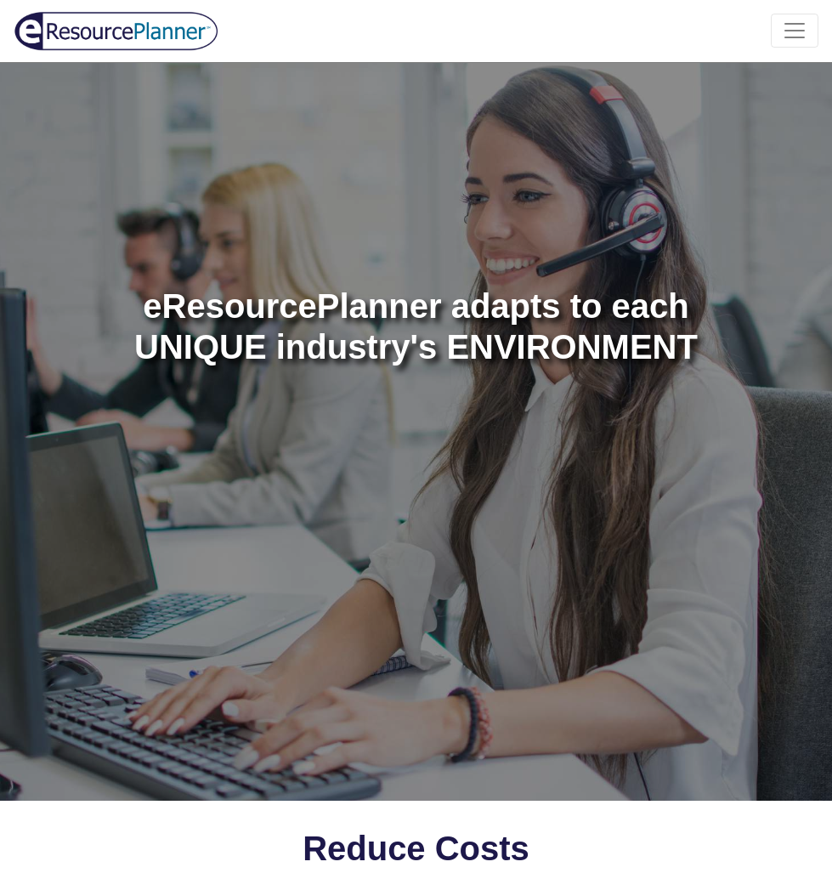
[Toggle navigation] (794, 31)
